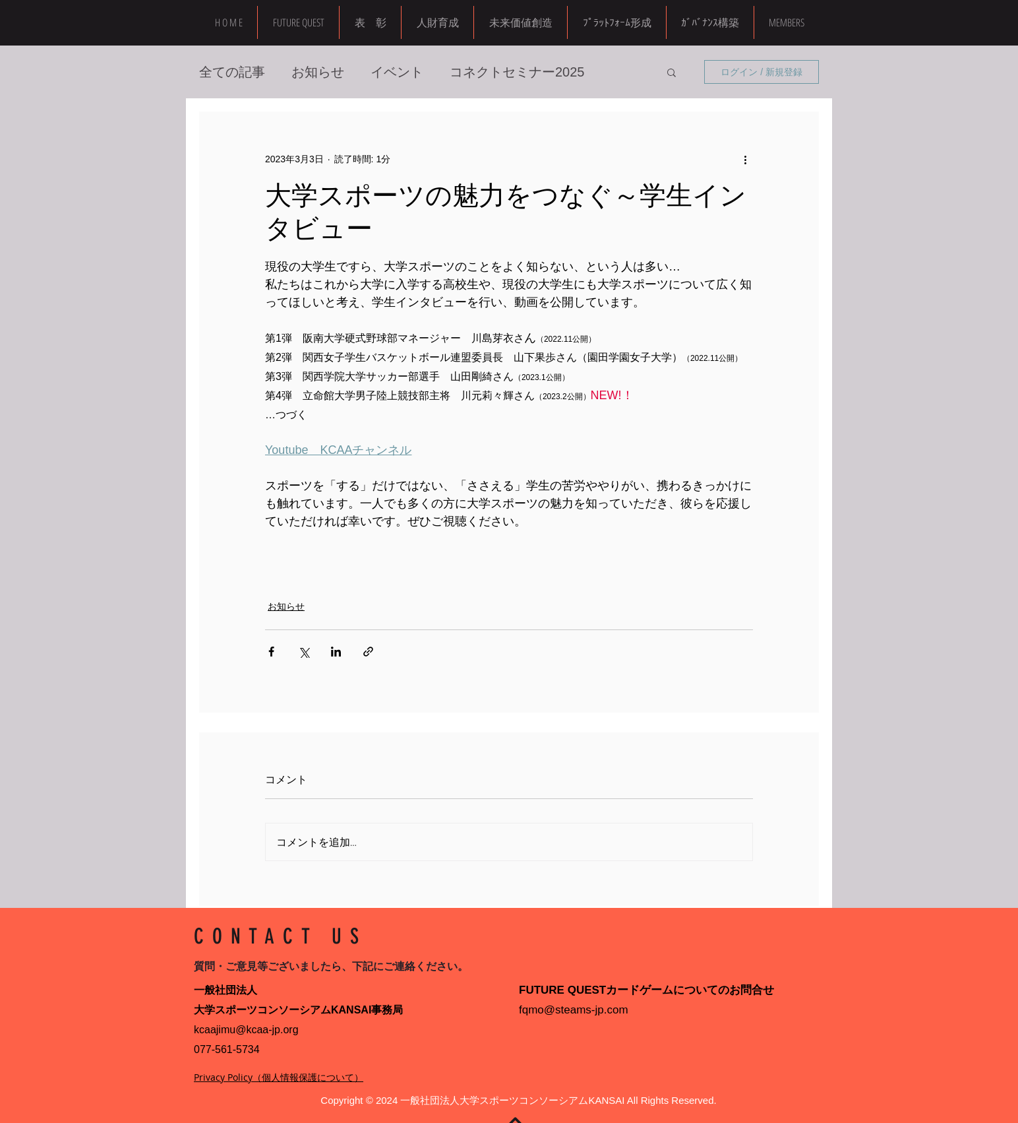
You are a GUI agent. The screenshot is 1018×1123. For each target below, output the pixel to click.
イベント (397, 72)
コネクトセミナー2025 (517, 72)
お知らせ (317, 72)
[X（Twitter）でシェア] (303, 651)
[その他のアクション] (745, 159)
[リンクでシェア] (368, 651)
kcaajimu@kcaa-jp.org (246, 1029)
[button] (786, 22)
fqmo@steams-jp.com (573, 1010)
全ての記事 (232, 72)
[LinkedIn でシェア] (336, 651)
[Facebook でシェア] (271, 651)
